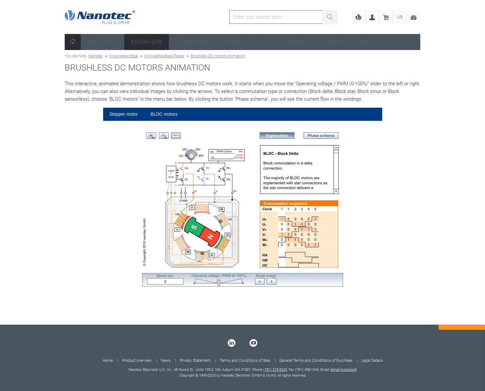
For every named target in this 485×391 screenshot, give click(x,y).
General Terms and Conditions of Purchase (315, 360)
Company (294, 41)
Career (332, 41)
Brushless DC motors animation (218, 56)
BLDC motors (164, 114)
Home (108, 360)
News (165, 360)
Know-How (146, 41)
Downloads (193, 41)
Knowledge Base (124, 56)
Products (102, 41)
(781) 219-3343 (275, 370)
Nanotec (95, 56)
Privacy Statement (195, 360)
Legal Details (372, 360)
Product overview (137, 360)
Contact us (374, 41)
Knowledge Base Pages (164, 56)
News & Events (245, 41)
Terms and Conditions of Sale (245, 360)
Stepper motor (124, 114)
